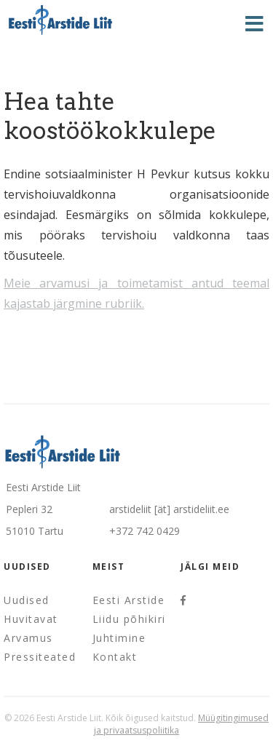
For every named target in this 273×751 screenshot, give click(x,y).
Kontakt (115, 657)
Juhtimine (119, 638)
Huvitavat (31, 619)
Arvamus (28, 638)
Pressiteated (40, 657)
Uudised (27, 600)
